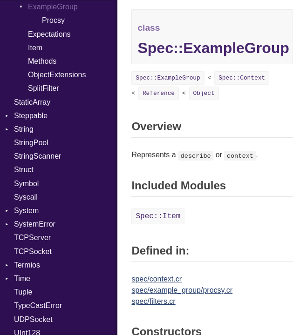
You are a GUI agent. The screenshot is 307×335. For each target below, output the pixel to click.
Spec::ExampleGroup (168, 77)
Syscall (26, 197)
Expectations (49, 34)
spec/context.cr (156, 279)
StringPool (31, 143)
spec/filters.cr (153, 301)
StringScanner (37, 156)
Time (22, 278)
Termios (27, 265)
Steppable (31, 116)
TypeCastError (38, 305)
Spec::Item (158, 216)
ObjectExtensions (57, 75)
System (26, 210)
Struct (24, 170)
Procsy (53, 20)
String (24, 129)
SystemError (34, 224)
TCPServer (32, 237)
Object (204, 93)
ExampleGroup (53, 7)
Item (35, 48)
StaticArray (32, 102)
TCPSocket (33, 251)
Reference (159, 93)
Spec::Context (241, 77)
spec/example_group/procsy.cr (181, 290)
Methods (42, 61)
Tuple (23, 292)
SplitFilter (43, 88)
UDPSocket (33, 319)
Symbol (26, 184)
